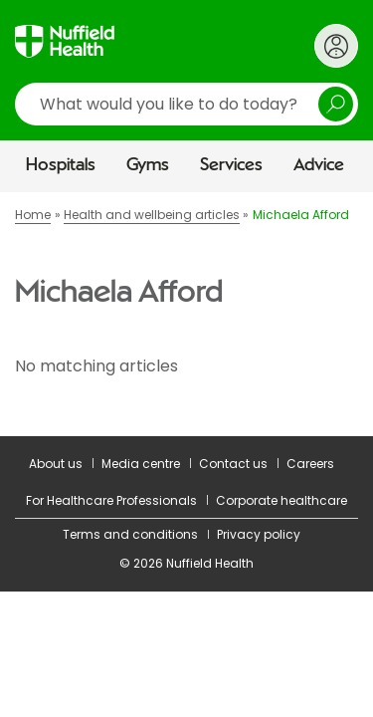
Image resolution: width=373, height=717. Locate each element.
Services (231, 165)
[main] (186, 313)
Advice (318, 165)
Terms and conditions (130, 534)
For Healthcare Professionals (111, 500)
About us (56, 463)
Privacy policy (258, 534)
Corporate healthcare (281, 500)
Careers (310, 463)
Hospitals (60, 165)
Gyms (147, 165)
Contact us (233, 463)
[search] (186, 104)
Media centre (140, 463)
